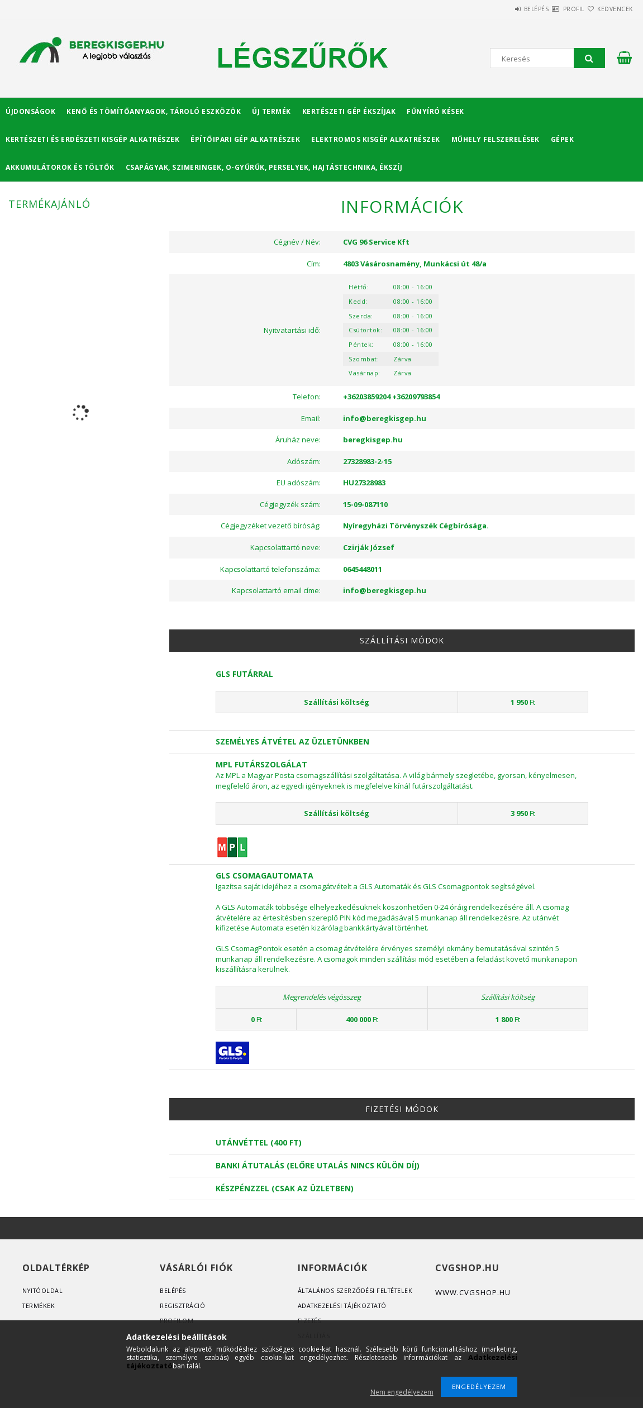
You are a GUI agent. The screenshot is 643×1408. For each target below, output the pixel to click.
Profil (553, 9)
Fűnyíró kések (435, 111)
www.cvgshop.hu (473, 1292)
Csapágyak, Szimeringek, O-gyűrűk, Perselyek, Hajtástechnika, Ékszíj (264, 167)
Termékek (39, 1305)
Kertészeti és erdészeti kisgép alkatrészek (92, 139)
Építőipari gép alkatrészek (245, 139)
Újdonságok (30, 111)
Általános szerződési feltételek (357, 1290)
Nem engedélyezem (402, 1392)
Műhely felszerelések (495, 139)
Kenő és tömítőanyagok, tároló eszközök (153, 111)
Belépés (503, 9)
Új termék (271, 111)
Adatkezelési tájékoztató (344, 1305)
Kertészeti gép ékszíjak (349, 111)
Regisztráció (183, 1305)
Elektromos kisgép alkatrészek (375, 139)
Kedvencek (608, 9)
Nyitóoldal (43, 1290)
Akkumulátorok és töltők (60, 167)
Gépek (562, 139)
